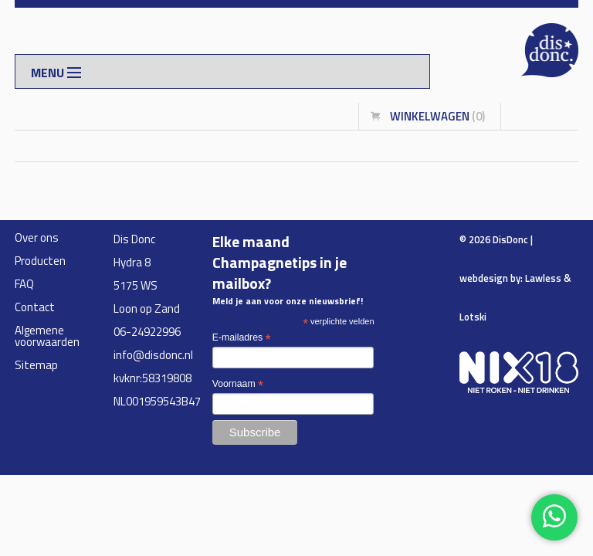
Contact (35, 307)
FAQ (24, 284)
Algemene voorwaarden (47, 336)
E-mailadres (241, 337)
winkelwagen (437, 116)
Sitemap (36, 365)
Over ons (37, 237)
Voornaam (237, 384)
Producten (40, 260)
